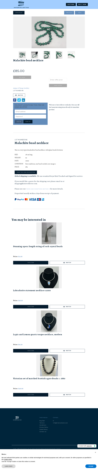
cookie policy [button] (8, 459)
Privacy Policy (44, 427)
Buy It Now (82, 4)
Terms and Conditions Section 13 (38, 189)
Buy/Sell (42, 420)
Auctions (71, 4)
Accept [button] (91, 466)
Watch (20, 95)
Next (79, 12)
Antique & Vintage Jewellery (21, 88)
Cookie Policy (44, 429)
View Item (30, 262)
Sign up (27, 121)
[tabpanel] (49, 32)
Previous (69, 12)
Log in (19, 121)
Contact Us (43, 431)
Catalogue (18, 12)
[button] (95, 452)
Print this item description (26, 172)
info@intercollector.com (60, 423)
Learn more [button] (8, 466)
